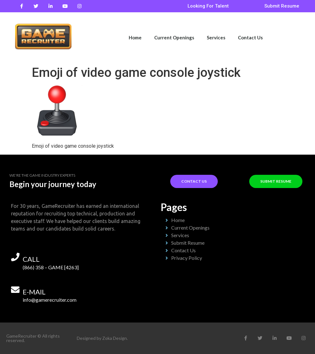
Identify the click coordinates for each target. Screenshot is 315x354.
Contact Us (250, 37)
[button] (208, 6)
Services (216, 37)
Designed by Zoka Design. (102, 338)
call (31, 259)
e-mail (34, 292)
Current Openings (174, 37)
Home (135, 37)
